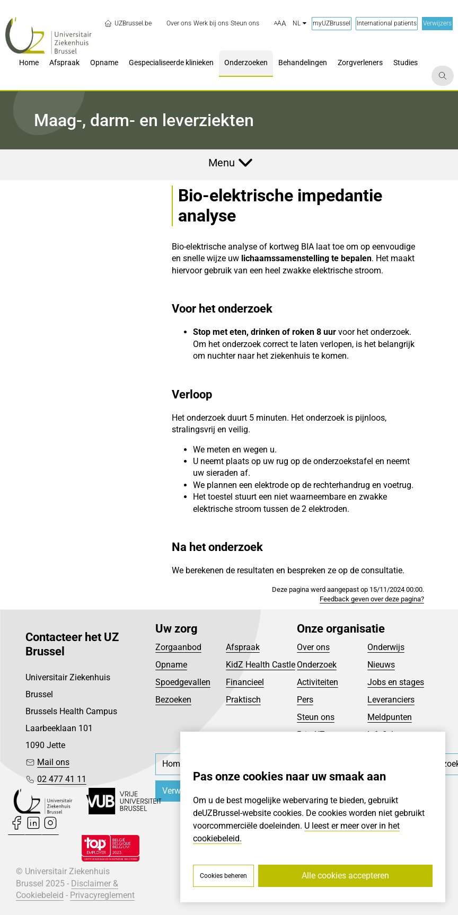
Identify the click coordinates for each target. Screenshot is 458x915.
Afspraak (243, 647)
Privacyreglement (102, 895)
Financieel (245, 682)
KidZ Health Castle (260, 665)
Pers (305, 700)
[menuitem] (178, 23)
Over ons (313, 647)
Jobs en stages (395, 682)
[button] (280, 23)
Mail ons (53, 762)
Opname (171, 665)
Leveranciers (391, 700)
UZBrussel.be (128, 23)
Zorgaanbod (178, 647)
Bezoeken (173, 700)
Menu (221, 162)
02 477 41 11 (61, 779)
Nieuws (381, 665)
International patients (387, 23)
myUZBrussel (331, 23)
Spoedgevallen (182, 682)
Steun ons (315, 717)
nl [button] (299, 23)
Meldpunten (389, 717)
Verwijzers (437, 23)
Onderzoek (317, 665)
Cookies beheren (223, 876)
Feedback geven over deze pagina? (372, 599)
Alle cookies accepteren (345, 875)
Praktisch (243, 700)
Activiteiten (317, 682)
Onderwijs (385, 647)
